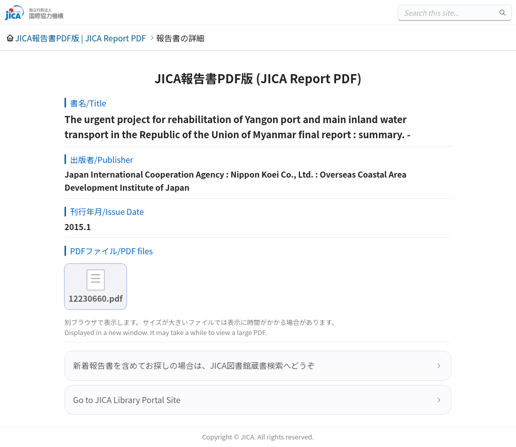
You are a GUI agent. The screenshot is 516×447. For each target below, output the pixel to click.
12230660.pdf (95, 298)
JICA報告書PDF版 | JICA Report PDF (80, 38)
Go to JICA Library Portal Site (126, 400)
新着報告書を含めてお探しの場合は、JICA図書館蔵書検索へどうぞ (194, 365)
